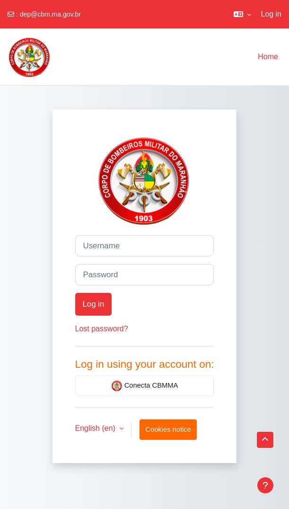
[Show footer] (265, 485)
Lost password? (101, 329)
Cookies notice (168, 429)
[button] (242, 14)
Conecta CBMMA (144, 385)
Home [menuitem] (268, 57)
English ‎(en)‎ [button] (96, 428)
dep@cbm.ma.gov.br (50, 14)
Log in (271, 14)
